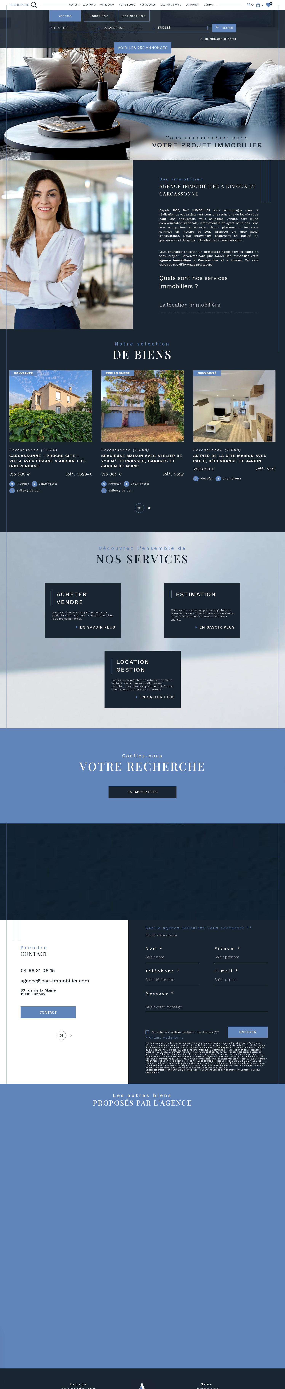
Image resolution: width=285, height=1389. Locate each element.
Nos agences (148, 5)
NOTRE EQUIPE (127, 5)
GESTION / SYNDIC (171, 5)
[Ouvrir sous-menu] (79, 5)
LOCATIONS (89, 5)
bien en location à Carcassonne (229, 312)
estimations (134, 16)
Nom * (154, 948)
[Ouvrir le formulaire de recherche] (224, 28)
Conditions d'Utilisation (236, 1070)
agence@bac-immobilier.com (55, 981)
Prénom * (228, 948)
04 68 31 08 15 (38, 970)
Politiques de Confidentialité (202, 1070)
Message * (159, 993)
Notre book (107, 5)
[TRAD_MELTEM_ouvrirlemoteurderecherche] (23, 5)
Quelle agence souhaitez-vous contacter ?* (198, 928)
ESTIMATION (192, 5)
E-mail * (227, 971)
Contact (209, 5)
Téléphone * (162, 971)
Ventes (73, 5)
